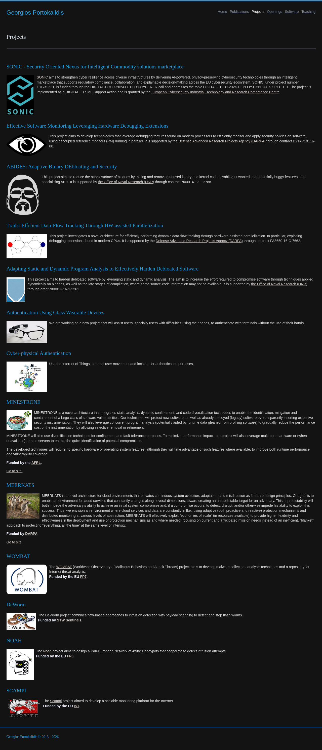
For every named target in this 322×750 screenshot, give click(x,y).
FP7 (83, 577)
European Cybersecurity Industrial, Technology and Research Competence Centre (215, 92)
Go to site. (15, 471)
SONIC (42, 77)
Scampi (56, 701)
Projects (258, 12)
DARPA (31, 534)
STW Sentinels (69, 620)
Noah (47, 651)
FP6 (70, 656)
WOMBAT (64, 567)
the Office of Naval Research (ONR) (126, 182)
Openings (274, 12)
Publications (239, 12)
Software (292, 12)
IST (76, 706)
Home (222, 12)
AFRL (36, 463)
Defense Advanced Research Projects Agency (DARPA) (221, 141)
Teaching (308, 12)
